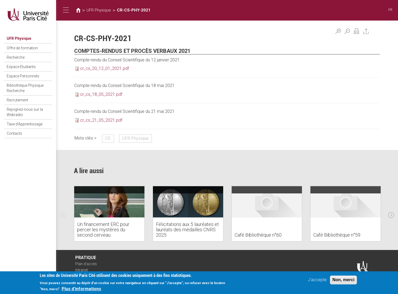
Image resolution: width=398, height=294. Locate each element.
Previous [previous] (63, 213)
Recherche (16, 57)
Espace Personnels (23, 76)
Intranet (81, 270)
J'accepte (317, 279)
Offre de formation (22, 48)
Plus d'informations (81, 288)
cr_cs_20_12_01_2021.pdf (104, 68)
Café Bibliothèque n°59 (336, 235)
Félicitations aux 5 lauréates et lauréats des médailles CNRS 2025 (187, 229)
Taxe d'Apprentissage (24, 124)
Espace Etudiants (21, 67)
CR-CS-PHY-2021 (134, 10)
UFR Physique (19, 38)
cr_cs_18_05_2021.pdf (101, 94)
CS (108, 138)
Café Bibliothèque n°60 (258, 235)
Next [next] (391, 213)
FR (390, 10)
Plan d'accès (86, 264)
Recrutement (17, 100)
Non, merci (343, 279)
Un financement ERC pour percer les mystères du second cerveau (103, 229)
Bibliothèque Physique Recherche (25, 88)
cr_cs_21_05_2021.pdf (101, 120)
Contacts (14, 133)
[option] (109, 213)
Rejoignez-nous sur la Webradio (25, 112)
